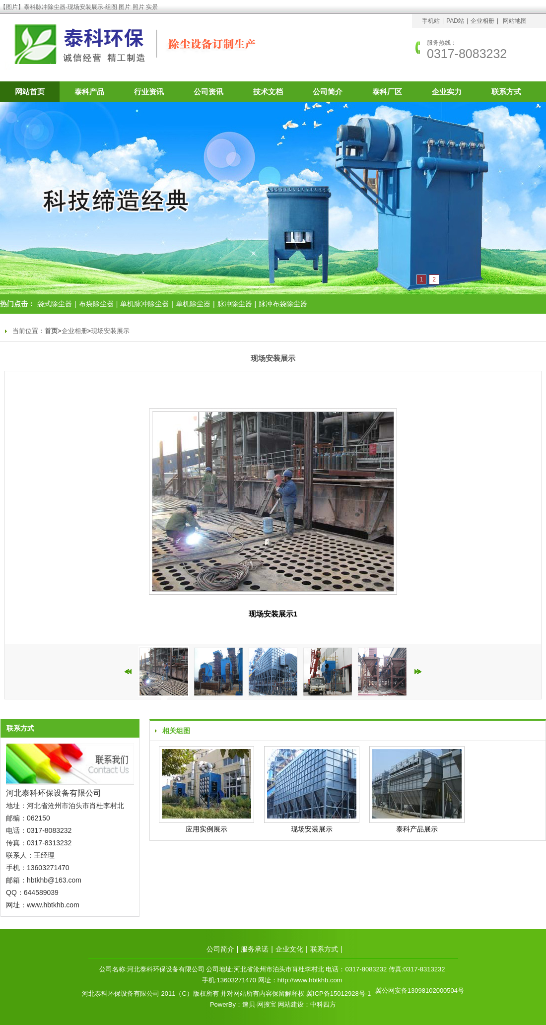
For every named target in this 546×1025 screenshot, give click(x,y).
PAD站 (455, 20)
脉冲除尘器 (234, 304)
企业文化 (289, 949)
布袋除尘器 (96, 304)
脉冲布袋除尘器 (283, 304)
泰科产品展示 (417, 829)
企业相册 (482, 20)
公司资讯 (208, 91)
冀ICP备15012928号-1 (338, 993)
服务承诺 (255, 949)
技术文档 (268, 91)
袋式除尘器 (54, 304)
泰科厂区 (387, 91)
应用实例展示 (206, 829)
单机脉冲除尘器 (144, 304)
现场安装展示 (110, 331)
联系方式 (506, 91)
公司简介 (327, 91)
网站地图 (515, 20)
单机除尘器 (193, 304)
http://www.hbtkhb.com (309, 980)
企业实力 (447, 91)
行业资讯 (149, 91)
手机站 (431, 20)
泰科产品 (89, 91)
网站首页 (30, 91)
